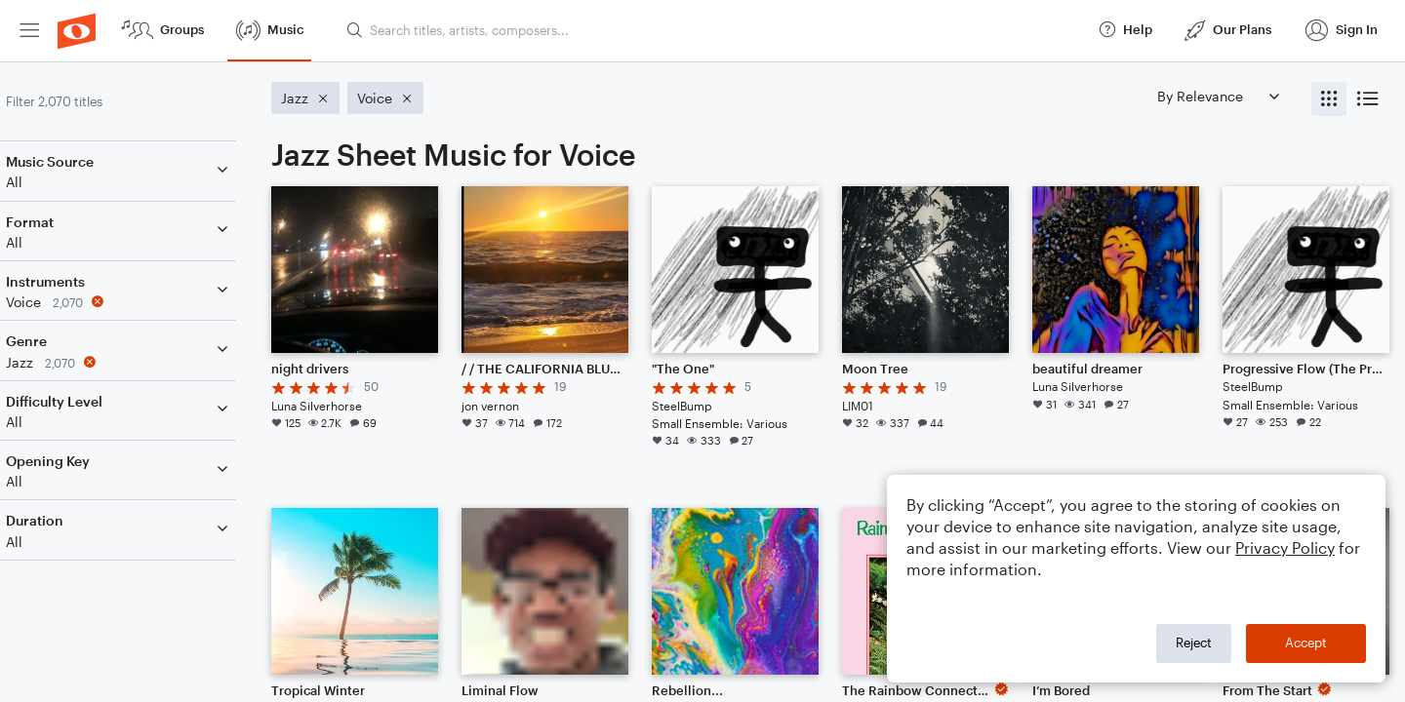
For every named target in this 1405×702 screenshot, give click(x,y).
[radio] (1328, 99)
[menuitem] (29, 30)
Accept (1306, 642)
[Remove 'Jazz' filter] (144, 362)
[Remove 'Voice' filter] (144, 301)
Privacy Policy (1285, 547)
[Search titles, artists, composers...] (713, 30)
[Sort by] (1217, 96)
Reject (1194, 642)
